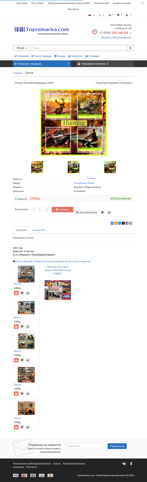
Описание (21, 230)
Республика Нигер (61, 261)
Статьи (57, 463)
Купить (62, 209)
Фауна (76, 261)
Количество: (21, 209)
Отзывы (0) (38, 230)
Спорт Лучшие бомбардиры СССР (34, 82)
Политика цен (101, 3)
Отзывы (92, 56)
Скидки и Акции (121, 3)
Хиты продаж (41, 56)
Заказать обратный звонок (116, 37)
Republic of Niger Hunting (37, 261)
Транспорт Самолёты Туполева (114, 82)
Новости (75, 56)
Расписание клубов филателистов (32, 463)
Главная (17, 73)
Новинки (21, 56)
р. (102, 15)
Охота (19, 261)
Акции (59, 56)
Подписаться (117, 446)
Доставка (22, 3)
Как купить (37, 3)
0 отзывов (91, 178)
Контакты (73, 9)
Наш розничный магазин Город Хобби (69, 3)
